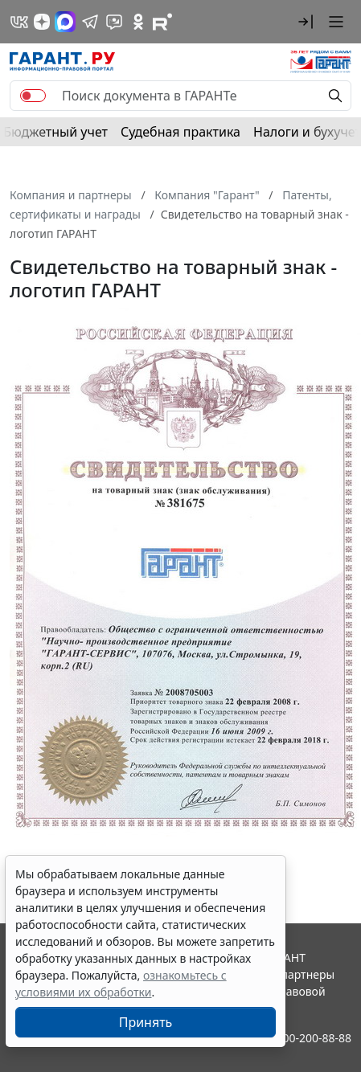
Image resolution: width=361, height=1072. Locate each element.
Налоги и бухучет (307, 132)
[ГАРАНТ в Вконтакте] (19, 21)
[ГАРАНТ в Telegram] (90, 21)
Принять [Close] (146, 1022)
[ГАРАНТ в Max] (65, 21)
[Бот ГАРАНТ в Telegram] (114, 21)
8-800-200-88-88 (308, 1037)
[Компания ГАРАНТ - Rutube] (162, 21)
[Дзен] (42, 22)
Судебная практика (180, 132)
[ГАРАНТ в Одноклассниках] (138, 21)
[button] (305, 21)
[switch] (33, 95)
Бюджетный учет (55, 132)
